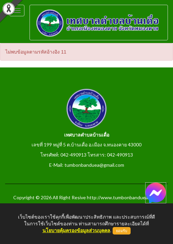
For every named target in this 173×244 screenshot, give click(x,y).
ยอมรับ (121, 231)
